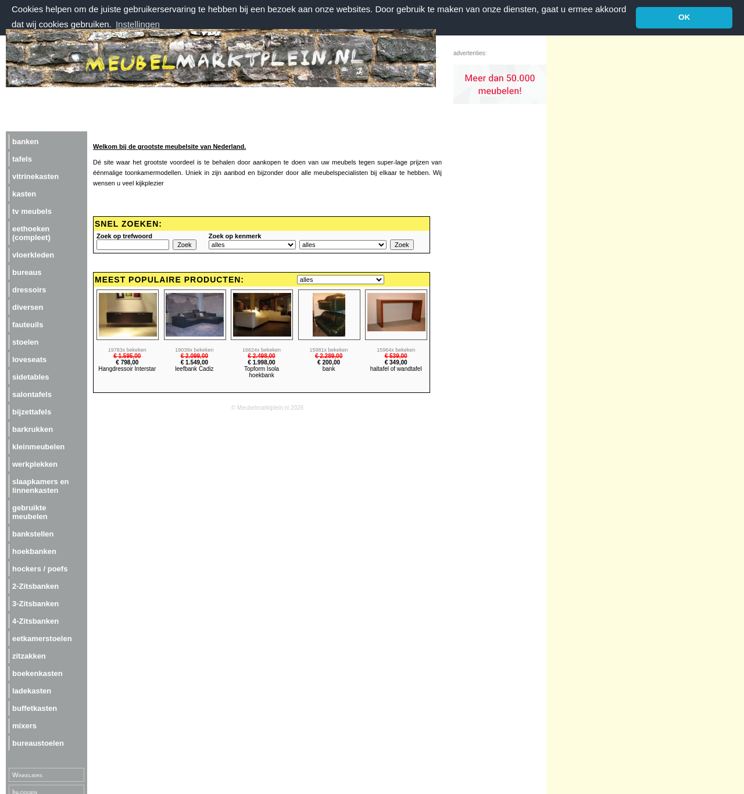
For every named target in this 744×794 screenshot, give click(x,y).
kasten (24, 193)
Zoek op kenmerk (235, 235)
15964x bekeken (396, 349)
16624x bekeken (261, 349)
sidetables (30, 376)
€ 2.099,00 (194, 355)
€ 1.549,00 (194, 362)
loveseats (29, 359)
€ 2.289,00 (328, 355)
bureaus (27, 271)
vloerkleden (33, 254)
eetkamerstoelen (42, 638)
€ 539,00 (396, 355)
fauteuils (27, 324)
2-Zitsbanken (35, 585)
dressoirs (29, 289)
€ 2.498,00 (261, 355)
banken (25, 141)
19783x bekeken (127, 349)
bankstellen (33, 533)
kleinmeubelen (38, 446)
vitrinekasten (35, 175)
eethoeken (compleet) (31, 232)
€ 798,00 (127, 362)
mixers (24, 725)
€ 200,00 (328, 362)
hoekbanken (34, 550)
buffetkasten (34, 707)
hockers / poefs (39, 568)
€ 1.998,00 (261, 362)
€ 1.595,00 (127, 355)
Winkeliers (27, 774)
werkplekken (35, 463)
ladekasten (31, 690)
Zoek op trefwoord (124, 235)
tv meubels (32, 210)
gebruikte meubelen (30, 511)
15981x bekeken (329, 349)
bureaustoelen (38, 742)
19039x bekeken (194, 349)
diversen (27, 306)
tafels (22, 158)
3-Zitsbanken (35, 603)
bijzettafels (31, 411)
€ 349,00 (396, 362)
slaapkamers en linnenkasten (40, 485)
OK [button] (684, 17)
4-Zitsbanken (35, 620)
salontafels (32, 393)
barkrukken (32, 428)
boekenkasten (37, 672)
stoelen (25, 341)
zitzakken (29, 655)
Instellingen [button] (138, 24)
